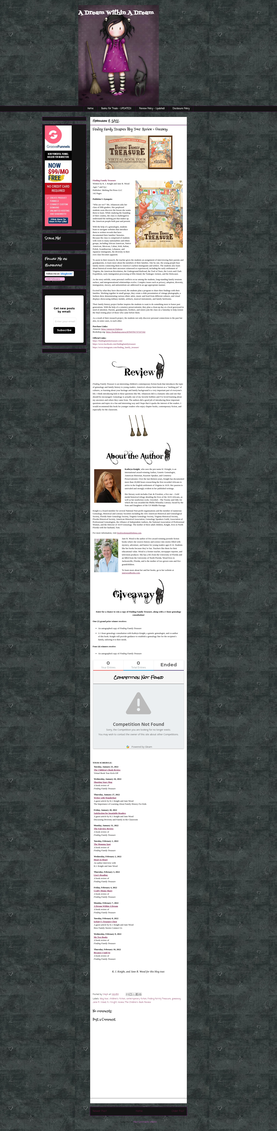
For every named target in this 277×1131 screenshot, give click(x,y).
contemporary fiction (136, 998)
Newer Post (100, 1111)
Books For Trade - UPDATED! (116, 108)
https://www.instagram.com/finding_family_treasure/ (116, 347)
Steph (106, 994)
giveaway (176, 998)
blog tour (104, 998)
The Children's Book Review (138, 1002)
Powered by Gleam (138, 746)
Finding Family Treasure (104, 180)
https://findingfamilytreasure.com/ (108, 341)
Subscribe (64, 330)
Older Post (178, 1111)
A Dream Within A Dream (116, 13)
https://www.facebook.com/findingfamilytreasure (114, 344)
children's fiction (117, 998)
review (121, 1002)
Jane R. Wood (99, 1002)
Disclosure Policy (181, 108)
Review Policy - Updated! (152, 108)
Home (90, 108)
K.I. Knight (112, 1002)
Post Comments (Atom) (145, 1122)
